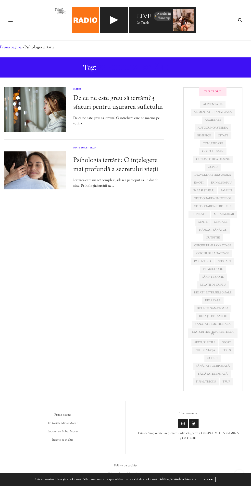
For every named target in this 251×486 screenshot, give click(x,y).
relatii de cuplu (213, 285)
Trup (93, 148)
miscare (220, 222)
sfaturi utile (204, 342)
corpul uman (213, 151)
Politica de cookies (126, 465)
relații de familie (213, 316)
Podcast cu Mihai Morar (63, 431)
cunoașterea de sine (213, 159)
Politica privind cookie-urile (178, 479)
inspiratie (199, 214)
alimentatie (213, 104)
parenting (202, 261)
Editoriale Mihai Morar (63, 423)
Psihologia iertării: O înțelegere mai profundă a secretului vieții (115, 165)
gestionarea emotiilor (213, 198)
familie (226, 191)
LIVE (144, 17)
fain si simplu (203, 191)
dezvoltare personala (212, 175)
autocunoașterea (213, 128)
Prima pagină (11, 47)
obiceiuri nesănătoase (212, 246)
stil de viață (205, 350)
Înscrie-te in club (63, 440)
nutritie (213, 238)
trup (226, 382)
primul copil (213, 269)
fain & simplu (221, 183)
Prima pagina (62, 415)
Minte (76, 148)
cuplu (213, 167)
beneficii (204, 136)
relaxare (213, 300)
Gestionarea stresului (213, 206)
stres (226, 350)
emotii (199, 183)
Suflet (77, 89)
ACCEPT (208, 479)
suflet (212, 358)
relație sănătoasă (212, 308)
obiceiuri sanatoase (212, 253)
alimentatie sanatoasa (213, 112)
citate (223, 136)
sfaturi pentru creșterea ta (213, 333)
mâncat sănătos (213, 230)
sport (226, 342)
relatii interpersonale (213, 293)
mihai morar (224, 214)
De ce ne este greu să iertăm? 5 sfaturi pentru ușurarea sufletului (118, 103)
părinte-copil (213, 277)
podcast (224, 261)
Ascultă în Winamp (162, 16)
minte (203, 222)
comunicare (213, 143)
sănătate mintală (213, 374)
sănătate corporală (213, 366)
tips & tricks (206, 382)
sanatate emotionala (213, 324)
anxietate (213, 120)
